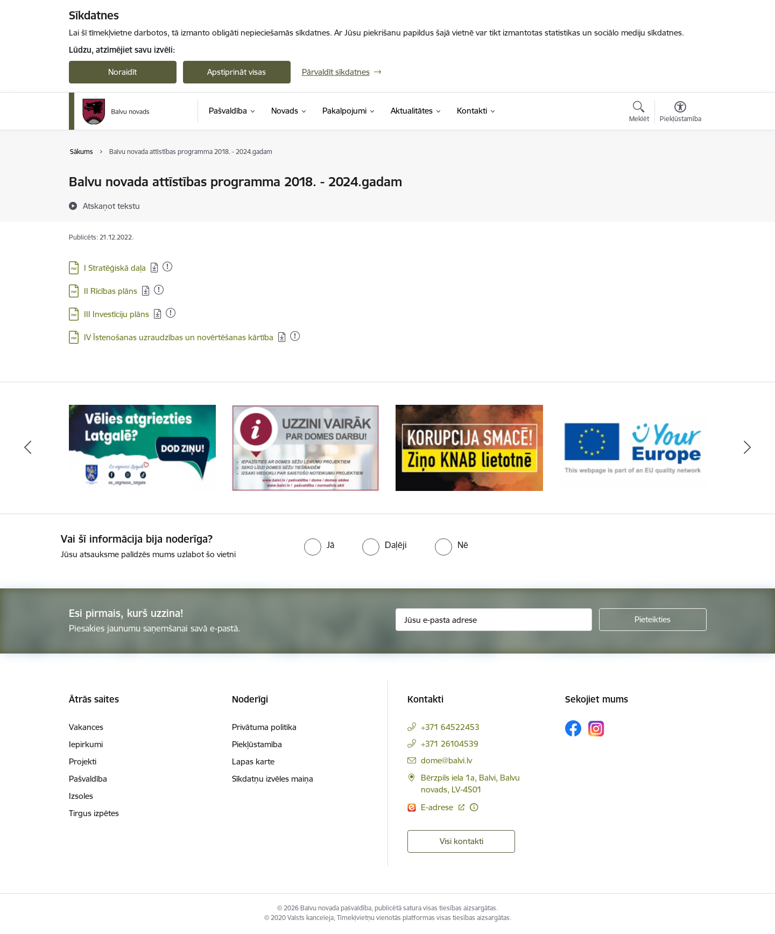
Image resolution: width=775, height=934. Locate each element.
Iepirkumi (86, 744)
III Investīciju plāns (116, 314)
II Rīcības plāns (110, 291)
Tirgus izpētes (94, 813)
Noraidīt (122, 72)
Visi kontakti (461, 841)
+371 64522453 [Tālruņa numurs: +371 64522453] (450, 727)
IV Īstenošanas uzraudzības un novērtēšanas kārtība (178, 337)
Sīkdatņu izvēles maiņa (272, 779)
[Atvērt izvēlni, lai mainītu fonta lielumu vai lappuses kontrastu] (680, 113)
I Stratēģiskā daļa (115, 268)
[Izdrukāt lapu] (679, 177)
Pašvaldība (88, 779)
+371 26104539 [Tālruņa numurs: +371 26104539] (449, 744)
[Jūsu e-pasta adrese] (494, 619)
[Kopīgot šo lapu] (679, 204)
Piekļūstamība (257, 744)
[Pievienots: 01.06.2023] (167, 266)
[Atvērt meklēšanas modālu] (639, 113)
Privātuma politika (264, 727)
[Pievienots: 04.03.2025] (170, 313)
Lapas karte (253, 761)
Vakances (86, 727)
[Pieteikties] (653, 619)
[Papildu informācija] (474, 807)
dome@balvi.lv (446, 760)
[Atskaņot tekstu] (111, 205)
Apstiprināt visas (236, 72)
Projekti (82, 761)
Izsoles (81, 796)
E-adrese (438, 807)
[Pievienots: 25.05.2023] (159, 289)
